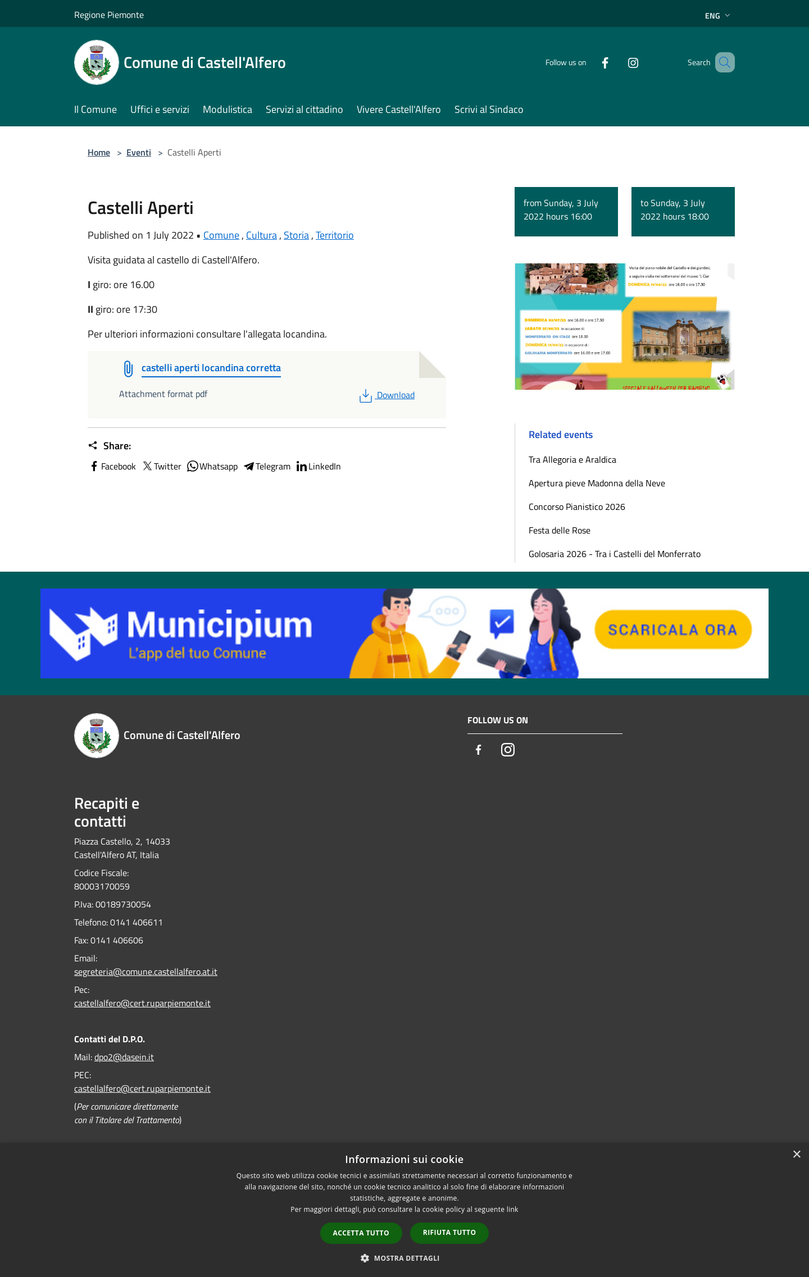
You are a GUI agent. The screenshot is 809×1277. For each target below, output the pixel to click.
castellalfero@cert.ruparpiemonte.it (142, 1003)
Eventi (138, 152)
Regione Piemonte (109, 14)
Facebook (112, 466)
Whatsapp (212, 466)
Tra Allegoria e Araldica (572, 459)
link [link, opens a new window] (513, 1209)
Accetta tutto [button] (361, 1233)
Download (386, 395)
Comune (221, 235)
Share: (109, 446)
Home (99, 152)
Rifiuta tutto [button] (449, 1232)
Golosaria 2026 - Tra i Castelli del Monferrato (615, 553)
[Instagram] (617, 62)
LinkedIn (318, 466)
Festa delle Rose (559, 530)
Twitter (160, 466)
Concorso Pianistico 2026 (577, 506)
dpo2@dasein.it (124, 1057)
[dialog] (404, 1210)
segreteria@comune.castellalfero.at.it (145, 971)
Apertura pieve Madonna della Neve (597, 483)
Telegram (266, 466)
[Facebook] (589, 62)
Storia (296, 235)
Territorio (335, 235)
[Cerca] (721, 62)
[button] (404, 1258)
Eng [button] (719, 15)
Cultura (261, 235)
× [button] (796, 1155)
